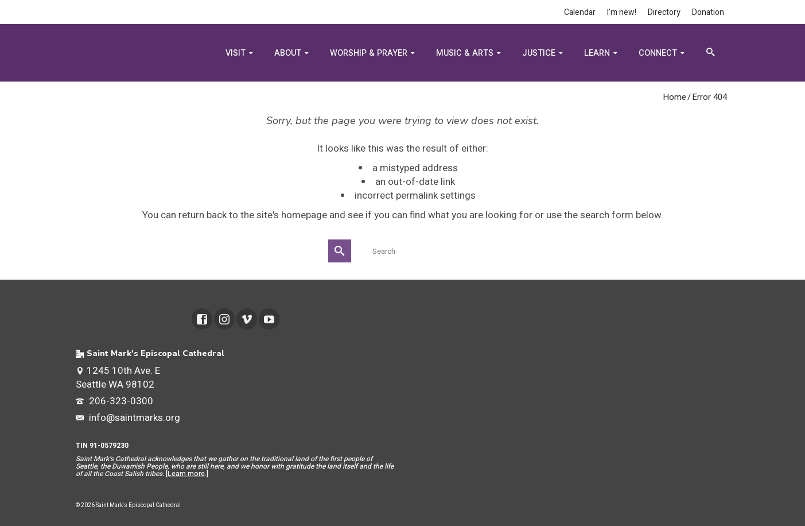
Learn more (186, 474)
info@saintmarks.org (128, 418)
